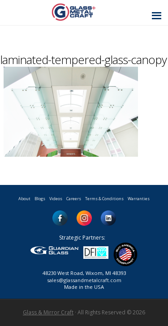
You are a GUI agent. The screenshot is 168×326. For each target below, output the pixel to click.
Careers (73, 199)
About (24, 199)
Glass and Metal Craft (83, 11)
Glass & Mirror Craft (48, 312)
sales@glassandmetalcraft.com (84, 280)
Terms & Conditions (104, 199)
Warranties (139, 199)
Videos (55, 199)
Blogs (39, 199)
